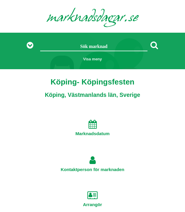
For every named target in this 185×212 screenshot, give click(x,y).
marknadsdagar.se (92, 18)
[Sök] (154, 45)
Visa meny (92, 59)
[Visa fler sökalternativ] (32, 45)
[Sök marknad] (93, 46)
